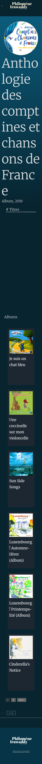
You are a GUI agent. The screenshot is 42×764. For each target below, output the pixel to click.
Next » (21, 700)
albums (11, 713)
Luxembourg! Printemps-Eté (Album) (20, 609)
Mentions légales (21, 751)
